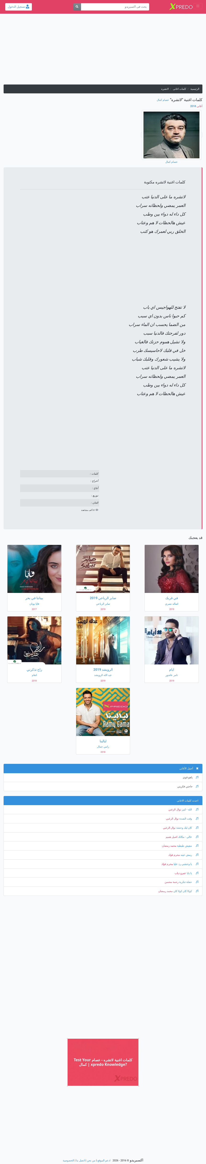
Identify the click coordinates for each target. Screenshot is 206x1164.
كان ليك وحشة (187, 827)
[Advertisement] (103, 50)
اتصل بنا (80, 1160)
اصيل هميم (171, 836)
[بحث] (77, 7)
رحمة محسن (171, 882)
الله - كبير (189, 809)
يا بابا (192, 873)
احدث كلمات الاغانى (187, 800)
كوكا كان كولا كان (185, 891)
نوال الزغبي (174, 809)
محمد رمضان (169, 845)
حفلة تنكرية (188, 882)
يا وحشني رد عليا (185, 864)
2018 (196, 106)
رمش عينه (189, 854)
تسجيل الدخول (18, 6)
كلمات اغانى (179, 88)
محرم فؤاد (174, 854)
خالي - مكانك (187, 836)
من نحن (91, 1160)
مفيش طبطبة (187, 845)
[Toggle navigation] (197, 6)
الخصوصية (68, 1160)
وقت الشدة (188, 818)
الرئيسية (194, 88)
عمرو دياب (180, 873)
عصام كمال (163, 100)
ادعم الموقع (103, 1160)
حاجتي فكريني (187, 786)
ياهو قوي (190, 777)
